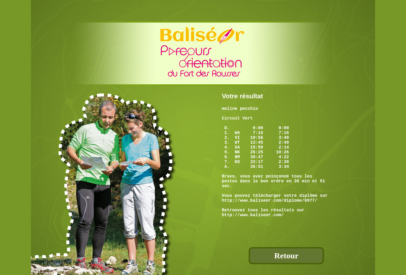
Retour (286, 255)
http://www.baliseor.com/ (253, 239)
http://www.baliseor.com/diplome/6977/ (269, 222)
